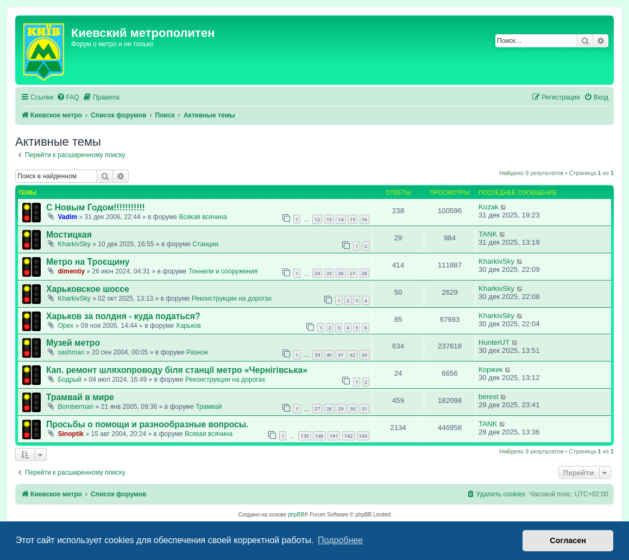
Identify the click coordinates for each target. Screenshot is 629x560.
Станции (205, 244)
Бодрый (69, 379)
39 (317, 354)
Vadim (67, 217)
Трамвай (209, 406)
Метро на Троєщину (88, 261)
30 (352, 408)
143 (363, 435)
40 (329, 354)
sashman (71, 352)
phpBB (296, 515)
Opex (65, 325)
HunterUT (494, 342)
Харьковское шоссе (87, 289)
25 (329, 273)
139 (304, 435)
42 (352, 354)
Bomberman (75, 406)
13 (329, 219)
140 (319, 435)
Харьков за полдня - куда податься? (123, 316)
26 (340, 273)
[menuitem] (67, 97)
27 (352, 273)
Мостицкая (69, 234)
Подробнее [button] (340, 540)
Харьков (188, 325)
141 (334, 435)
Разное (197, 352)
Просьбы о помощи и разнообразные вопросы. (147, 424)
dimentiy (71, 271)
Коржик (490, 369)
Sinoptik (71, 434)
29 (340, 408)
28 (364, 273)
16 (364, 219)
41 (340, 354)
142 (348, 435)
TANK (488, 234)
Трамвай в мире (80, 397)
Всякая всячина (203, 217)
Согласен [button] (568, 540)
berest (489, 397)
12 (317, 219)
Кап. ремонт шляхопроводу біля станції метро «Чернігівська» (176, 370)
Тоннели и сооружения (222, 271)
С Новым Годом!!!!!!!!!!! (95, 207)
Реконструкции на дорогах (232, 298)
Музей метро (73, 342)
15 (352, 219)
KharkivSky (74, 244)
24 (317, 273)
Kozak (489, 207)
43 (364, 354)
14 (340, 219)
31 (364, 408)
